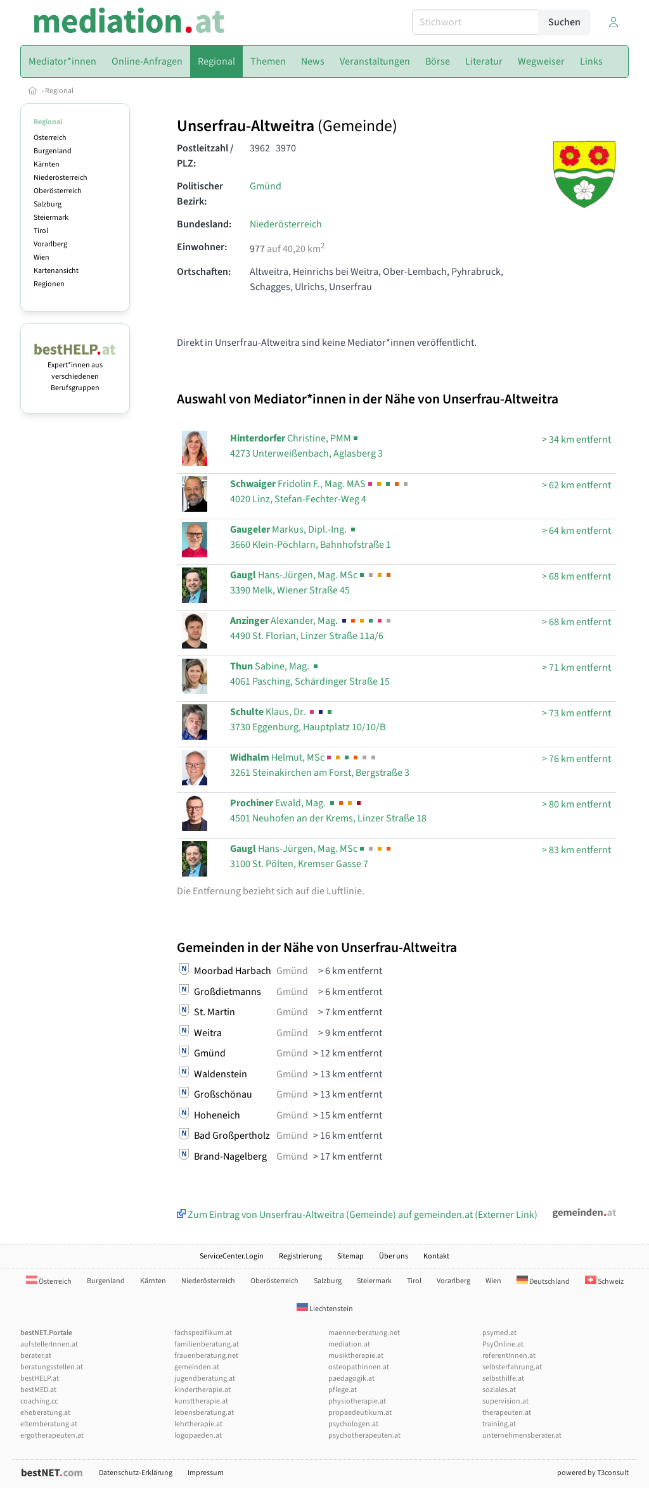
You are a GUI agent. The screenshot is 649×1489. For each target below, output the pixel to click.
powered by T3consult (593, 1472)
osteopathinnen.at (358, 1367)
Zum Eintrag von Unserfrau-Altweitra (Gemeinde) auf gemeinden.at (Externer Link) (357, 1215)
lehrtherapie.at (198, 1424)
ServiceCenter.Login (232, 1256)
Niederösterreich (60, 177)
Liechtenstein (325, 1308)
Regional (59, 91)
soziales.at (499, 1389)
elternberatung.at (48, 1424)
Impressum (206, 1472)
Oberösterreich (58, 191)
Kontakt (436, 1256)
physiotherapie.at (357, 1401)
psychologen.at (353, 1424)
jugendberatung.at (204, 1378)
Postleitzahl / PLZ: (205, 155)
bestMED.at (38, 1389)
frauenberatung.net (206, 1355)
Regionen (49, 284)
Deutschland (543, 1281)
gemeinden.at (196, 1367)
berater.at (35, 1355)
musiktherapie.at (355, 1355)
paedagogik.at (351, 1378)
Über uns (393, 1256)
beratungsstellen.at (51, 1367)
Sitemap (350, 1256)
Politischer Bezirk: (200, 193)
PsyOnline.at (503, 1344)
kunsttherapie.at (201, 1401)
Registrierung (300, 1256)
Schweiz (604, 1281)
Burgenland (53, 151)
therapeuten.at (506, 1412)
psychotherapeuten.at (364, 1435)
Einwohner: (202, 247)
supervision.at (505, 1401)
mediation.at (349, 1344)
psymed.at (499, 1332)
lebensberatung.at (204, 1412)
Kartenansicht (56, 270)
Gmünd (265, 186)
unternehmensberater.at (522, 1435)
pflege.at (342, 1389)
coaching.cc (39, 1401)
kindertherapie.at (202, 1389)
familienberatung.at (206, 1344)
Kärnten (47, 164)
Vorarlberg (50, 244)
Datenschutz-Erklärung (135, 1472)
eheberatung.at (45, 1412)
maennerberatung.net (364, 1332)
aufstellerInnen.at (49, 1344)
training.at (499, 1424)
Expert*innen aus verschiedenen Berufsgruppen (75, 370)
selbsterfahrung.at (512, 1367)
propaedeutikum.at (360, 1412)
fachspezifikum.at (203, 1332)
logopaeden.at (198, 1435)
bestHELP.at (39, 1378)
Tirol (41, 230)
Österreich (50, 137)
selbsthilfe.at (503, 1378)
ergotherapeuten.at (52, 1435)
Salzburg (47, 204)
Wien (41, 257)
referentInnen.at (509, 1355)
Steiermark (51, 217)
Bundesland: (204, 224)
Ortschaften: (204, 272)
